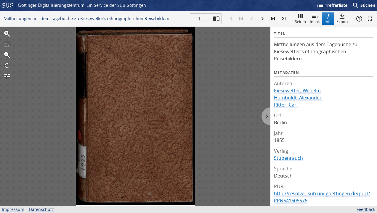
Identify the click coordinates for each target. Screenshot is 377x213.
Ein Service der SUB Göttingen (116, 5)
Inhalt (315, 18)
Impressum (13, 209)
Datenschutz (41, 209)
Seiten (300, 18)
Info (328, 18)
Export (342, 18)
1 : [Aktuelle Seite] (200, 18)
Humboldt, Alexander (298, 97)
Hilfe (359, 18)
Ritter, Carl (286, 104)
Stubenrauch (288, 158)
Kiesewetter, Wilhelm (297, 90)
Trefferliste (332, 5)
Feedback (366, 209)
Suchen (363, 5)
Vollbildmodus (369, 18)
